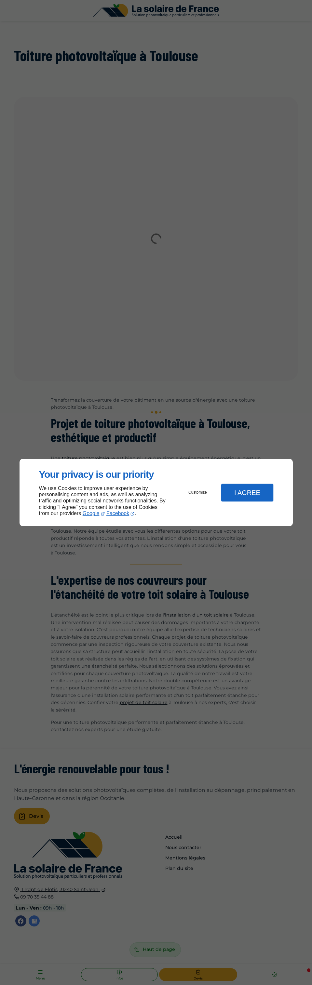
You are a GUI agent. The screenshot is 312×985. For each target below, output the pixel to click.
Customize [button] (197, 492)
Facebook (117, 513)
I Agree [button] (247, 492)
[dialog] (156, 492)
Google (91, 513)
